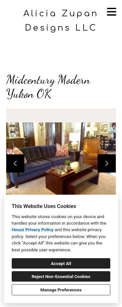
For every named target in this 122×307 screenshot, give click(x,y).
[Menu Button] (111, 11)
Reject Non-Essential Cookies (61, 276)
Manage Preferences (61, 289)
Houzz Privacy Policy (32, 229)
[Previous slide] (15, 163)
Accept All (61, 263)
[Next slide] (107, 163)
